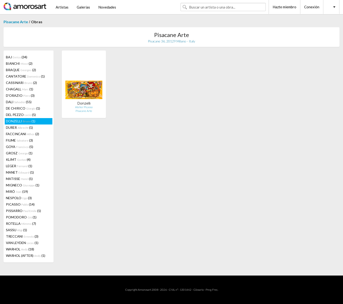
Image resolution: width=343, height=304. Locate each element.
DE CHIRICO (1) (23, 108)
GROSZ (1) (19, 153)
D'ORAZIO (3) (20, 95)
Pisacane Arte (16, 21)
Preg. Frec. (212, 289)
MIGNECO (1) (22, 185)
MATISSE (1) (19, 179)
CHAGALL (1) (19, 89)
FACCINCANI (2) (22, 134)
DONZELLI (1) (20, 121)
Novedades (107, 7)
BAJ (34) (16, 57)
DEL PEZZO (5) (21, 115)
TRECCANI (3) (22, 236)
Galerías (83, 7)
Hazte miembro (284, 7)
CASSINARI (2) (21, 83)
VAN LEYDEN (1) (22, 243)
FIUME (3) (19, 140)
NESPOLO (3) (19, 198)
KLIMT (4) (18, 159)
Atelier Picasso (84, 107)
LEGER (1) (19, 166)
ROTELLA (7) (21, 223)
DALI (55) (19, 102)
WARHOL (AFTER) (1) (25, 255)
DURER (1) (19, 127)
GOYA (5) (19, 147)
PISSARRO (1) (23, 211)
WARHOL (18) (20, 249)
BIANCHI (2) (19, 63)
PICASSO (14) (20, 204)
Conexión (311, 7)
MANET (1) (20, 172)
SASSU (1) (16, 230)
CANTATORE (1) (25, 76)
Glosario (198, 289)
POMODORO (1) (21, 217)
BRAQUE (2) (21, 70)
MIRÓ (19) (17, 191)
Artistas (62, 7)
